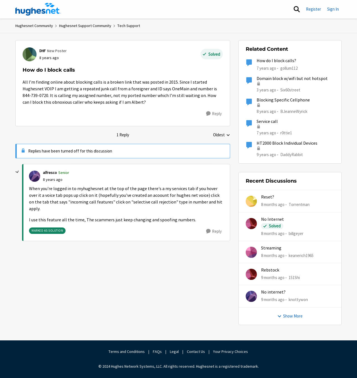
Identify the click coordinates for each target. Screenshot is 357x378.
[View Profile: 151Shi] (251, 274)
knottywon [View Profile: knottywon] (298, 299)
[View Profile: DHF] (30, 54)
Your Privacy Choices (231, 351)
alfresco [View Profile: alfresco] (50, 172)
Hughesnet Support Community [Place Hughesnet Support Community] (85, 25)
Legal (174, 351)
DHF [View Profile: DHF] (42, 50)
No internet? (273, 292)
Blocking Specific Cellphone (283, 100)
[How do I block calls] (52, 180)
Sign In (333, 9)
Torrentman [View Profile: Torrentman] (299, 204)
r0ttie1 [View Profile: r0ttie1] (286, 132)
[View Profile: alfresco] (34, 176)
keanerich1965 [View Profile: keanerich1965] (301, 255)
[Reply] (214, 114)
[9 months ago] (272, 278)
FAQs (157, 351)
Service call (267, 121)
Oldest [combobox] (221, 135)
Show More (290, 316)
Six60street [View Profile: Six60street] (290, 89)
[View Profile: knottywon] (251, 296)
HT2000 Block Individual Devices (287, 143)
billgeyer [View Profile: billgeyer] (296, 233)
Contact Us (196, 351)
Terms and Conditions (126, 351)
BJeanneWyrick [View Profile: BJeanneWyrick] (293, 111)
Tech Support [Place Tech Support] (128, 25)
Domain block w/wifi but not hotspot (292, 78)
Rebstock (270, 270)
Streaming (271, 248)
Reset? (267, 197)
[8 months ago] (272, 205)
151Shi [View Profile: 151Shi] (294, 277)
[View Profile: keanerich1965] (251, 252)
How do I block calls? (276, 61)
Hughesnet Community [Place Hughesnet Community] (34, 25)
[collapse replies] (17, 172)
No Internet (272, 219)
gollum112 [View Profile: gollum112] (289, 68)
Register (313, 9)
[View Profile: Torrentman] (251, 201)
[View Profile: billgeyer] (251, 223)
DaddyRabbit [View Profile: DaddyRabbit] (291, 154)
